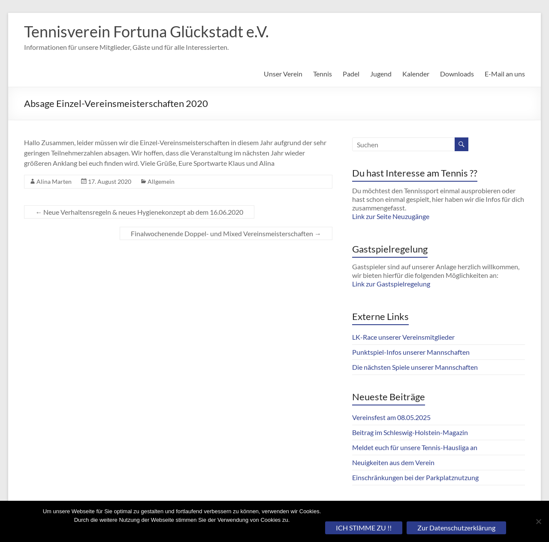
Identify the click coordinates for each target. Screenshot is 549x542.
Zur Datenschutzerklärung (456, 528)
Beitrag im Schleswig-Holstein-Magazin (410, 432)
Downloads (457, 74)
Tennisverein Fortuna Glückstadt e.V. (146, 31)
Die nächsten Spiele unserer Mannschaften (415, 367)
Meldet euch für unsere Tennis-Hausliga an (414, 447)
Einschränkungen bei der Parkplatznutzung (415, 477)
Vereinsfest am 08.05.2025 (391, 417)
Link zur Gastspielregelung (391, 284)
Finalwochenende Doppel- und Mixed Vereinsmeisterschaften (226, 233)
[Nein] (538, 521)
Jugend (381, 74)
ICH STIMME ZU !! (364, 528)
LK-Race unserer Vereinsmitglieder (403, 337)
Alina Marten (54, 181)
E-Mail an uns (505, 74)
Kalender (415, 74)
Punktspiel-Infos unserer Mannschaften (411, 352)
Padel (351, 74)
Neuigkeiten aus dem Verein (393, 462)
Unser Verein (283, 74)
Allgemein (161, 181)
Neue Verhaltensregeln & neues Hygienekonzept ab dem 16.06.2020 (139, 212)
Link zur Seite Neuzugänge (390, 216)
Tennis (322, 74)
